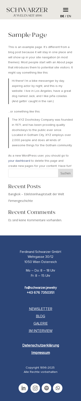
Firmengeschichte (20, 201)
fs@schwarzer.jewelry (40, 287)
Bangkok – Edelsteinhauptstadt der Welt (36, 194)
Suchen (65, 173)
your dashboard (19, 160)
